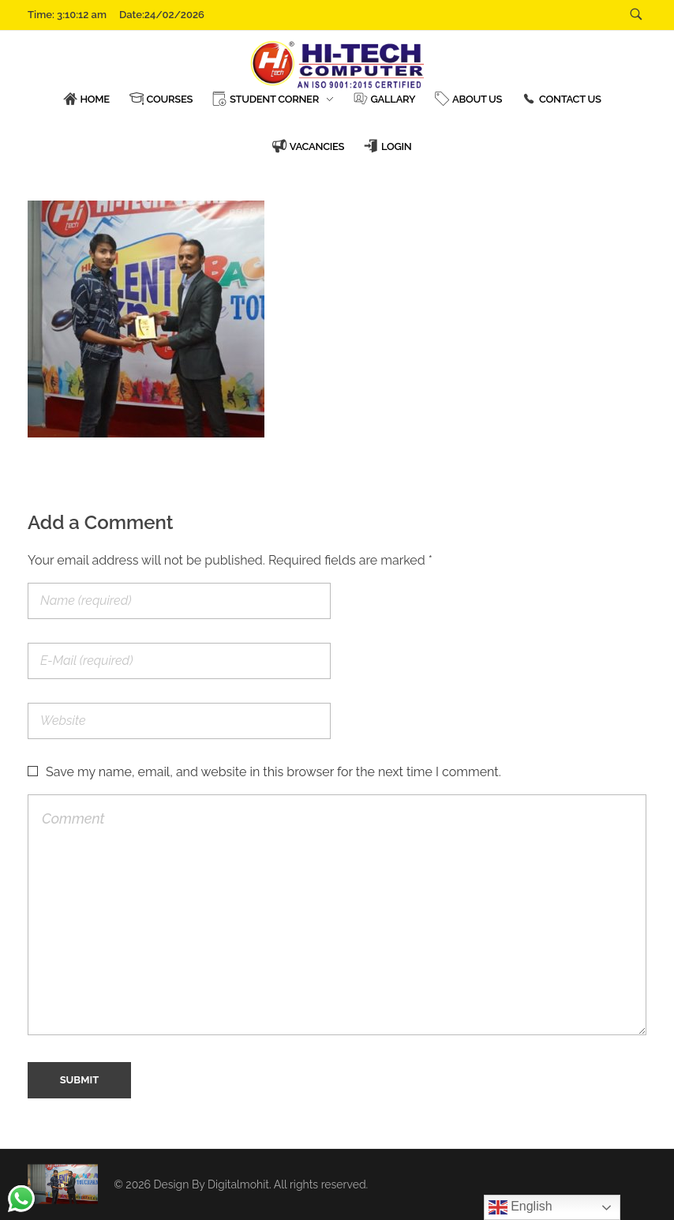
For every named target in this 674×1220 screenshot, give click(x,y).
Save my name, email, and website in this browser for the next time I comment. (273, 771)
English (520, 1207)
